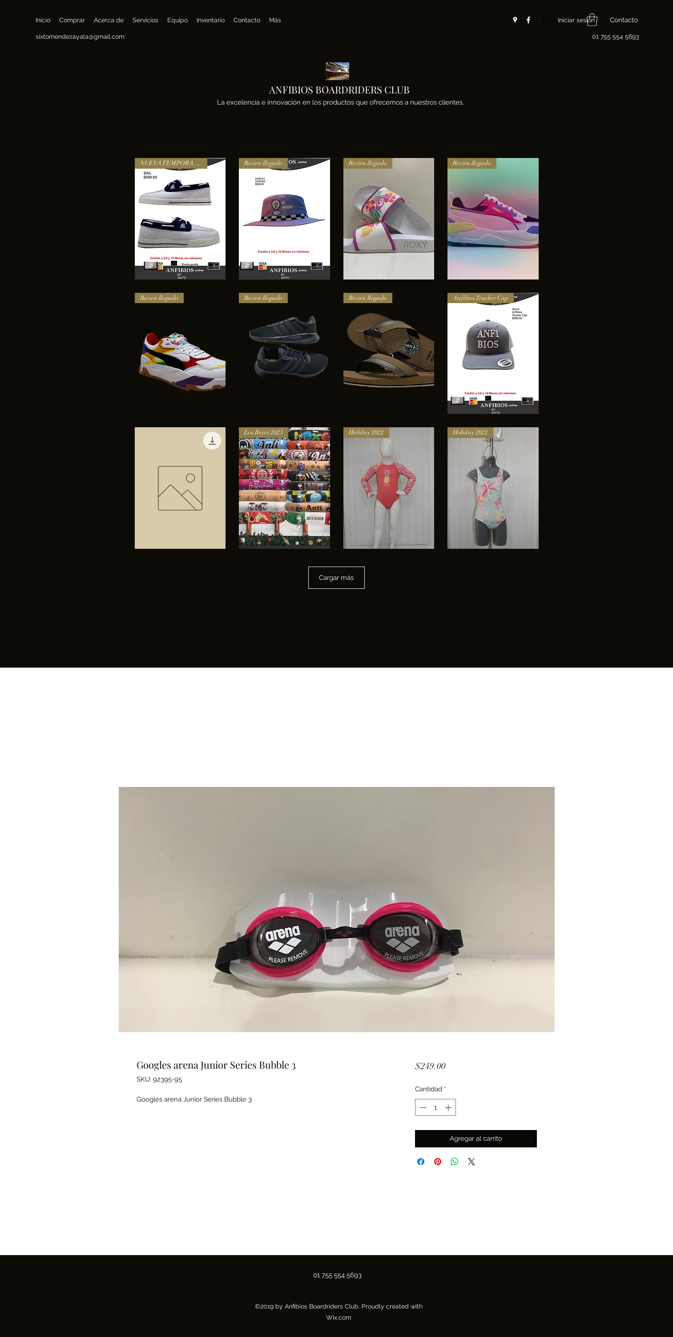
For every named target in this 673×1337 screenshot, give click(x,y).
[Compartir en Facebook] (420, 1161)
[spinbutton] (435, 1107)
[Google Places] (515, 20)
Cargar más (336, 578)
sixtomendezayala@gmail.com (80, 36)
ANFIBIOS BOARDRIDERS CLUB (339, 89)
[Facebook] (528, 20)
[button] (592, 19)
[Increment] (449, 1107)
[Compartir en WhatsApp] (454, 1161)
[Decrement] (422, 1107)
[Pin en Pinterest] (437, 1161)
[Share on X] (471, 1161)
